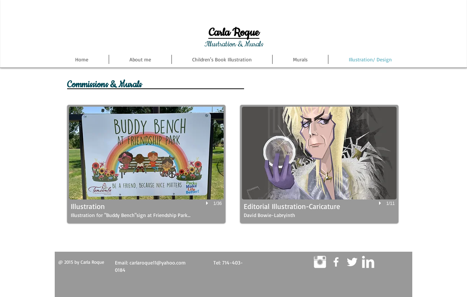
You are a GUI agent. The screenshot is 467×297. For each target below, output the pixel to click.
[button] (146, 164)
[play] (208, 203)
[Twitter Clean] (352, 262)
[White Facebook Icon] (336, 262)
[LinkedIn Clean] (368, 262)
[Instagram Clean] (320, 262)
